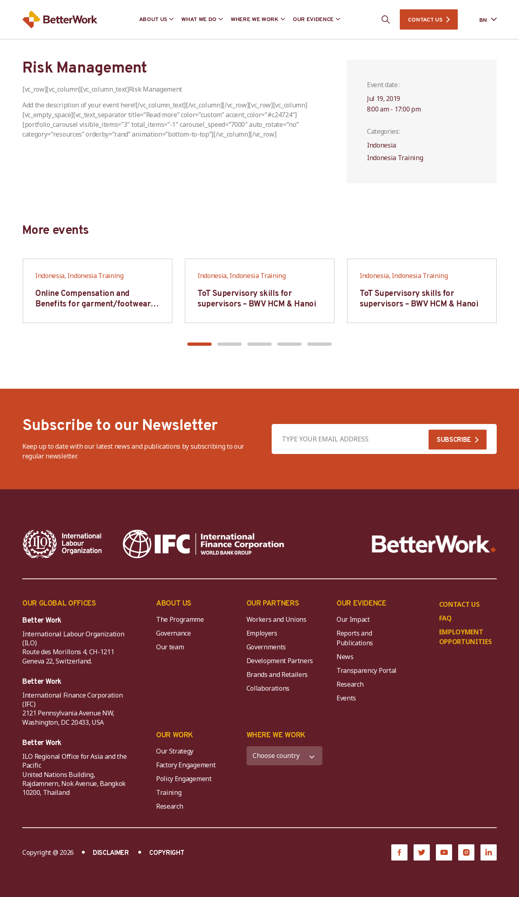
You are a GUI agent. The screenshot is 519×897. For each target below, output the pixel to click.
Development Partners (280, 660)
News (345, 656)
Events (346, 698)
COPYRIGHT (166, 853)
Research (350, 684)
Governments (266, 646)
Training (168, 792)
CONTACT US (425, 20)
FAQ (445, 618)
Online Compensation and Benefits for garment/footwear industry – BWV (92, 304)
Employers (262, 633)
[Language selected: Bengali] (482, 20)
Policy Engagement (185, 778)
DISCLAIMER (111, 853)
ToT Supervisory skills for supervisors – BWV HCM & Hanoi (256, 299)
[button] (199, 344)
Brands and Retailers (277, 674)
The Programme (180, 619)
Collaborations (268, 688)
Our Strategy (174, 751)
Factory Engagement (185, 764)
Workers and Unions (277, 619)
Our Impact (353, 619)
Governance (173, 633)
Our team (170, 646)
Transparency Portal (367, 670)
